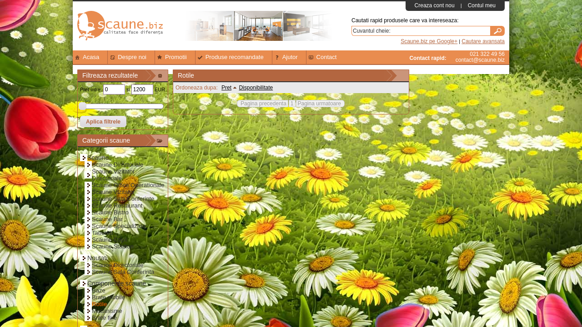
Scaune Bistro (110, 212)
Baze (98, 290)
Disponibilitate (256, 87)
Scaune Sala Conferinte (123, 198)
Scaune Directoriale (117, 164)
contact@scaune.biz (480, 60)
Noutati (97, 258)
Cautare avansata (483, 41)
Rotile (99, 304)
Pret (228, 87)
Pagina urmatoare (319, 103)
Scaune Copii (109, 239)
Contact (322, 57)
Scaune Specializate (119, 226)
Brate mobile (108, 297)
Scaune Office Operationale (128, 185)
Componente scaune (116, 283)
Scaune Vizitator (113, 191)
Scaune (98, 157)
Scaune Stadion (113, 246)
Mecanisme (107, 310)
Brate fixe (104, 317)
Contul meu (482, 5)
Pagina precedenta (263, 103)
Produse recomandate (230, 57)
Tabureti (102, 232)
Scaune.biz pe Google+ (429, 41)
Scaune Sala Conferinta (123, 271)
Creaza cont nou (435, 5)
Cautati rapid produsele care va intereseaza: (404, 20)
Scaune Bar (107, 219)
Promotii (171, 57)
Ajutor (285, 57)
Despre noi (127, 57)
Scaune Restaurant (117, 205)
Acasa (86, 57)
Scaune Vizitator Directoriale (113, 175)
